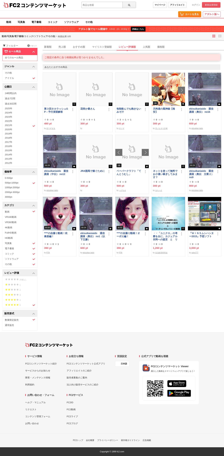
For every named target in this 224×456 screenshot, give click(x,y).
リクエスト (31, 409)
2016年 (8, 146)
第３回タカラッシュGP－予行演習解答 (56, 110)
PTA (48, 253)
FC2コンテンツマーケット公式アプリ (86, 363)
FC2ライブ (72, 416)
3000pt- (9, 197)
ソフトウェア (71, 22)
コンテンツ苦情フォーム (37, 416)
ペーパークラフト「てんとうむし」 (129, 172)
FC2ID (70, 402)
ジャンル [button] (19, 66)
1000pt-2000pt (12, 187)
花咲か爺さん (87, 108)
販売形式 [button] (19, 313)
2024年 (8, 112)
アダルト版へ (211, 14)
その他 (89, 22)
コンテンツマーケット (43, 5)
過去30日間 (10, 103)
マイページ (160, 5)
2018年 (8, 138)
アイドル (20, 78)
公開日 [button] (19, 87)
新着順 (47, 46)
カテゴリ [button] (19, 205)
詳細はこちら (138, 29)
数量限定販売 (20, 319)
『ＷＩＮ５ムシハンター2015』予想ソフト (201, 235)
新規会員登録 (211, 5)
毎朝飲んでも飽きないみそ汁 (129, 110)
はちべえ (158, 190)
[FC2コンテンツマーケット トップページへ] (49, 344)
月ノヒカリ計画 (161, 128)
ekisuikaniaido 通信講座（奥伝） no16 (201, 110)
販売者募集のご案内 (77, 377)
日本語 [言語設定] (124, 363)
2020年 (8, 129)
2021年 (20, 125)
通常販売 (9, 325)
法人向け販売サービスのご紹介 (83, 384)
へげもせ (122, 190)
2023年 (8, 117)
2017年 (8, 142)
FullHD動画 (10, 232)
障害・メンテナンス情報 (37, 377)
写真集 (21, 22)
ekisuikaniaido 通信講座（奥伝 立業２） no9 (201, 174)
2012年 (8, 163)
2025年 (8, 108)
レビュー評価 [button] (19, 273)
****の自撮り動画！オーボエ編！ (128, 235)
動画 (8, 22)
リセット (32, 45)
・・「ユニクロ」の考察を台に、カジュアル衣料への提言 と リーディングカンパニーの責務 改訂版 (165, 236)
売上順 (62, 46)
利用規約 (29, 384)
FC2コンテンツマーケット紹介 (41, 363)
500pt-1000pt (20, 183)
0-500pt (9, 178)
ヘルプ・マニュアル (35, 402)
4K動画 (8, 227)
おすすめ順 (79, 46)
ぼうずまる (50, 128)
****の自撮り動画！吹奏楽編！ (56, 235)
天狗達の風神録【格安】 (164, 110)
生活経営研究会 (161, 253)
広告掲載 (147, 440)
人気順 (146, 46)
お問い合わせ (32, 423)
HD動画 (9, 238)
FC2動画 (71, 409)
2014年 (8, 154)
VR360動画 (10, 222)
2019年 (8, 133)
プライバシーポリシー (107, 440)
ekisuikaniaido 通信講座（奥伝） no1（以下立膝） (92, 236)
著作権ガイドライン (130, 440)
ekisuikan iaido (197, 128)
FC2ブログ (72, 423)
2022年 (8, 121)
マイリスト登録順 (102, 46)
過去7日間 (10, 98)
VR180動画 (10, 217)
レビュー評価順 (127, 46)
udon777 (194, 253)
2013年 (8, 158)
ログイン (196, 5)
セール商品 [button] (19, 51)
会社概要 (90, 440)
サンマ (121, 128)
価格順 (160, 46)
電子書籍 (36, 22)
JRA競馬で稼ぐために (92, 171)
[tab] (133, 47)
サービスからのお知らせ (37, 370)
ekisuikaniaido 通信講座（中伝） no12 (56, 172)
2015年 (8, 150)
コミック (53, 22)
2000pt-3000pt (12, 192)
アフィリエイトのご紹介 (79, 370)
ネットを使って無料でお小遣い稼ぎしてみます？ (165, 174)
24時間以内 (10, 93)
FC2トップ (78, 440)
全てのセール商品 (14, 57)
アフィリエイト (177, 5)
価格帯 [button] (19, 172)
